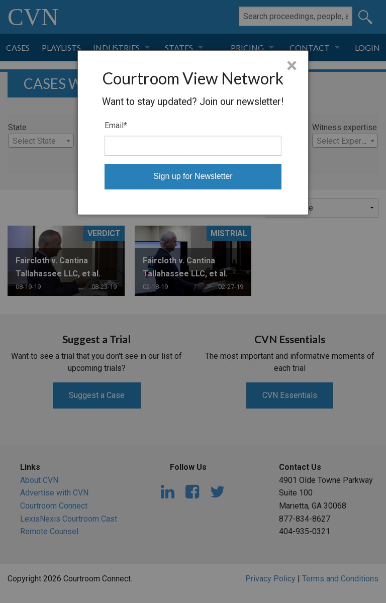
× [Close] (291, 66)
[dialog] (193, 132)
